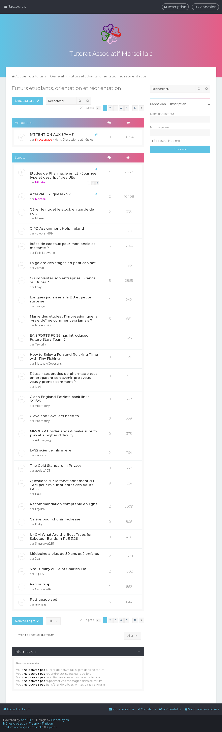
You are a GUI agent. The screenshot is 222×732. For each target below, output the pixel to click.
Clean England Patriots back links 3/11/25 (59, 398)
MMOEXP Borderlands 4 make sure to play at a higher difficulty (63, 433)
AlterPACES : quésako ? (50, 193)
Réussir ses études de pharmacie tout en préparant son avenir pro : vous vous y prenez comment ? (63, 377)
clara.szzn (41, 454)
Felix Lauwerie (45, 252)
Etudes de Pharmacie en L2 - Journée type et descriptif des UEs (63, 175)
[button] (98, 108)
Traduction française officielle (23, 727)
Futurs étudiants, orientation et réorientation (66, 87)
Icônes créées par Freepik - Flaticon (28, 723)
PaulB (39, 493)
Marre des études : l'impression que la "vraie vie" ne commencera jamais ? (63, 318)
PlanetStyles (60, 720)
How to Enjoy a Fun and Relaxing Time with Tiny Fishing (64, 356)
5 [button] (126, 107)
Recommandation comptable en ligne (64, 503)
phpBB (26, 720)
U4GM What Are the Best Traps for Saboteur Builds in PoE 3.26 (61, 536)
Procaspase (43, 139)
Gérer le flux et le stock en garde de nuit (62, 211)
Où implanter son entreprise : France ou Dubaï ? (63, 280)
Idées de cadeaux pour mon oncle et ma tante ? (62, 245)
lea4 (38, 386)
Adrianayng (43, 439)
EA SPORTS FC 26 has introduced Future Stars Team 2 (59, 337)
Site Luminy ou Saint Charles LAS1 (59, 568)
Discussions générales (78, 139)
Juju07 (39, 573)
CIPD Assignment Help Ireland (57, 228)
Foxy (38, 286)
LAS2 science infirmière (50, 450)
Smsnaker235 (44, 543)
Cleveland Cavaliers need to (54, 415)
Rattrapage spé (43, 599)
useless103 (42, 470)
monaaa (40, 604)
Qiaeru (52, 727)
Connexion (158, 103)
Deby (39, 523)
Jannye (40, 305)
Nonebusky (43, 325)
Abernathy (42, 405)
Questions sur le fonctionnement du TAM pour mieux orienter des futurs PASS (62, 484)
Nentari (40, 198)
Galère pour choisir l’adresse (55, 519)
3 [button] (115, 107)
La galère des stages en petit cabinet (63, 262)
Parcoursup (40, 584)
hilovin (40, 182)
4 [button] (121, 107)
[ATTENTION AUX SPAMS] (52, 134)
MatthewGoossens (48, 363)
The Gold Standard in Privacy (55, 465)
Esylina (40, 508)
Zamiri (39, 267)
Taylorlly (40, 344)
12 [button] (135, 107)
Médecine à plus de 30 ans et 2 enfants (64, 553)
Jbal (37, 558)
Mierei (39, 218)
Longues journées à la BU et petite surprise (60, 299)
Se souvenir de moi (167, 140)
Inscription (178, 103)
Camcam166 (43, 588)
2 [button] (110, 107)
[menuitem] (205, 6)
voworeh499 (44, 233)
